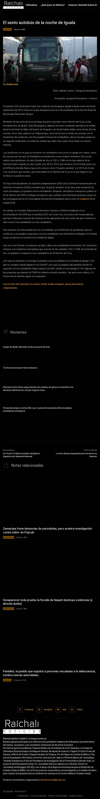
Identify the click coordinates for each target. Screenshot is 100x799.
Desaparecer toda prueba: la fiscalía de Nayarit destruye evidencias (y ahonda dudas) (47, 602)
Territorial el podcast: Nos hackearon (20, 367)
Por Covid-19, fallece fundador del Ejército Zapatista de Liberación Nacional (21, 455)
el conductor (83, 199)
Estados (7, 29)
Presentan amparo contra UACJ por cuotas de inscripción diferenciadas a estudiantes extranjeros (37, 409)
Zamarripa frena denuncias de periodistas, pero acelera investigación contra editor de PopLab (47, 531)
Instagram (48, 709)
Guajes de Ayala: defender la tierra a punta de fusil (26, 347)
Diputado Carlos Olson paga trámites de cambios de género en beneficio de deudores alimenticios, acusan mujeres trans (38, 389)
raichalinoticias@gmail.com (53, 780)
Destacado (8, 537)
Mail (64, 709)
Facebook (29, 709)
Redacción (12, 84)
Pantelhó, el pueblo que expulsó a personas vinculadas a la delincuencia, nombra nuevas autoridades (49, 673)
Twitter (80, 709)
